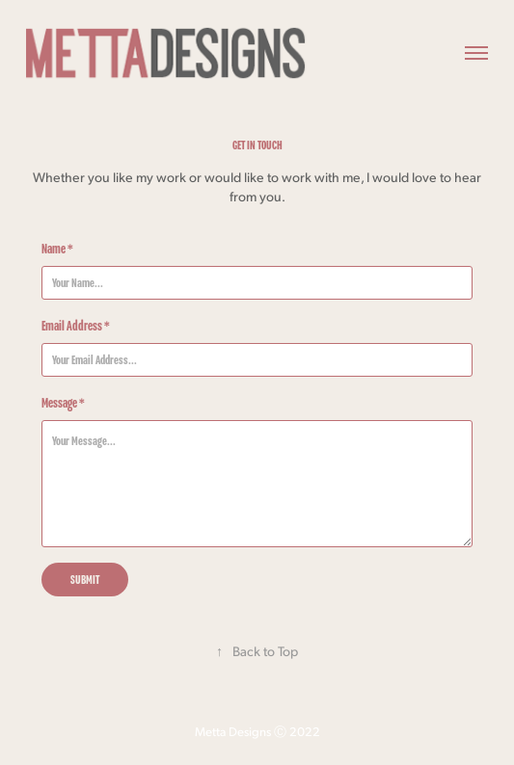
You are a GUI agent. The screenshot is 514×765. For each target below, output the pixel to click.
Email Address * (75, 325)
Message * (63, 402)
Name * (57, 248)
